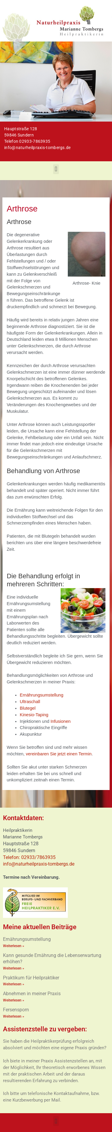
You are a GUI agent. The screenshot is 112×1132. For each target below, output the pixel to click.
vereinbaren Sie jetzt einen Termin (58, 753)
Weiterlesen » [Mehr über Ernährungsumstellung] (13, 946)
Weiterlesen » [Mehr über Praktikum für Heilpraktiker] (13, 984)
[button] (56, 169)
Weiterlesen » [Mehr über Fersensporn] (13, 1016)
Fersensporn (16, 1010)
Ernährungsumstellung (41, 695)
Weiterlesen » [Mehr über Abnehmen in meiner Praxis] (13, 1000)
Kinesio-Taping (34, 714)
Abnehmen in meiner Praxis (32, 993)
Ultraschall (30, 701)
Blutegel (28, 708)
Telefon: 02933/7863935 (30, 857)
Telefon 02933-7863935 (27, 141)
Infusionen (60, 721)
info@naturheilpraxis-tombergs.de (37, 147)
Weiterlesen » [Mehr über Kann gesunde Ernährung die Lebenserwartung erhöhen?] (13, 968)
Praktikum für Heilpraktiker (31, 978)
